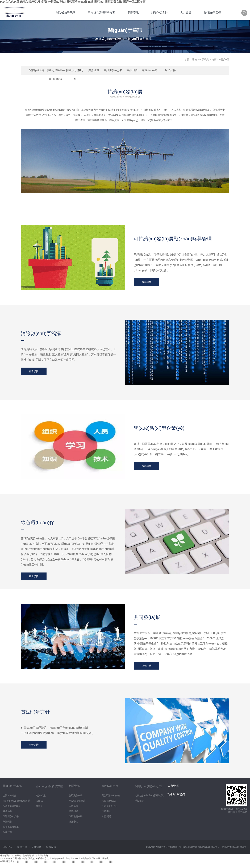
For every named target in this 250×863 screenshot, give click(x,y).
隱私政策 (7, 847)
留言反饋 (51, 847)
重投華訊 (139, 800)
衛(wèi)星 (41, 795)
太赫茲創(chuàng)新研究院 (149, 795)
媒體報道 (73, 811)
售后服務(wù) (109, 800)
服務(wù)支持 (159, 12)
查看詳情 (146, 282)
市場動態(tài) (75, 816)
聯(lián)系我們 (212, 12)
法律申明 (22, 847)
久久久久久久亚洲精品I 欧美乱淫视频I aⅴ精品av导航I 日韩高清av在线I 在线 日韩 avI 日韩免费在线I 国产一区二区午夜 (72, 1)
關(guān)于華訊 (65, 12)
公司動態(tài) (75, 795)
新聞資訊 (133, 12)
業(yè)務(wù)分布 (111, 795)
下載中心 (106, 811)
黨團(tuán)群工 (151, 70)
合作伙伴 (170, 70)
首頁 (186, 59)
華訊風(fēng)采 (113, 70)
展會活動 (93, 70)
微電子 (39, 806)
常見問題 (106, 816)
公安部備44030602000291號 (233, 847)
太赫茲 (39, 800)
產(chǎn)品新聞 (77, 800)
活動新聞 (73, 806)
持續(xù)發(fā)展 (74, 72)
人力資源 (185, 12)
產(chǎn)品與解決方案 (101, 12)
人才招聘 (36, 847)
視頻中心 (73, 821)
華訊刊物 (132, 70)
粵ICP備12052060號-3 (208, 847)
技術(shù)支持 (109, 806)
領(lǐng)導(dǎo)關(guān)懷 (55, 72)
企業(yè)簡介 (36, 70)
